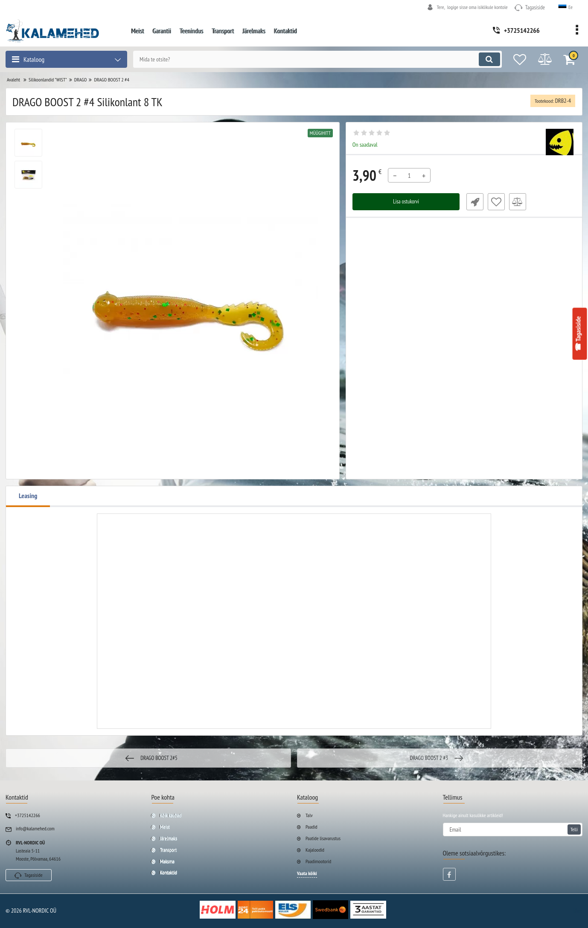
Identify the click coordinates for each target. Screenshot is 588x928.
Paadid (311, 827)
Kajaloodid (315, 850)
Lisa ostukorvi (406, 202)
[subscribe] (513, 829)
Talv (309, 815)
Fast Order (472, 201)
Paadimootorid (318, 861)
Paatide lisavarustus (323, 838)
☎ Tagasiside (577, 333)
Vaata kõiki (307, 873)
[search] (310, 59)
